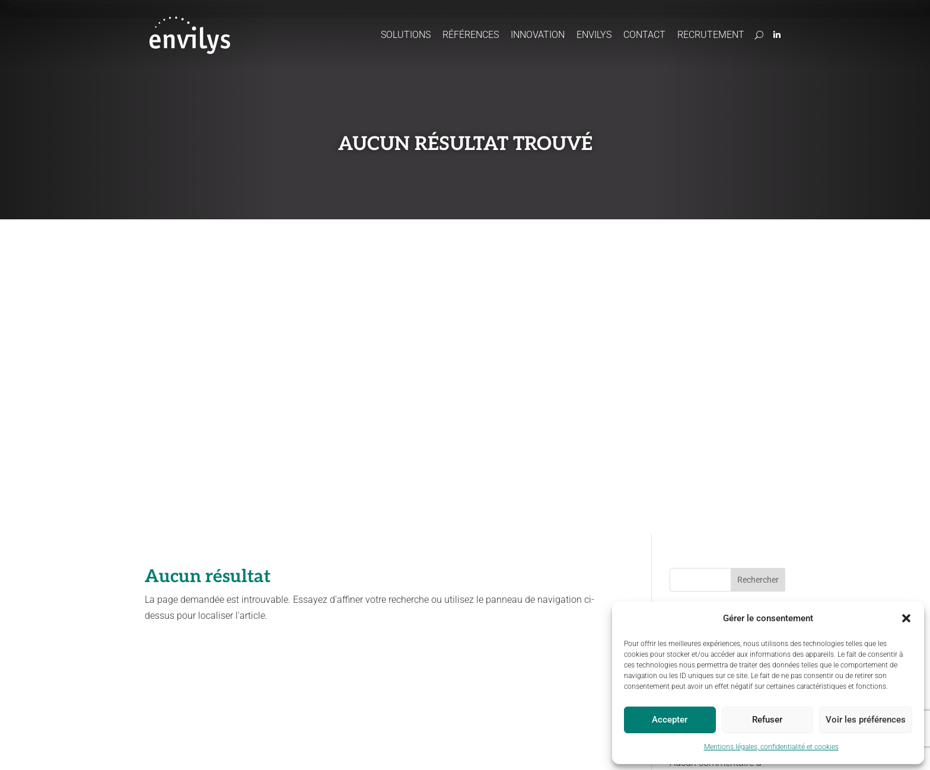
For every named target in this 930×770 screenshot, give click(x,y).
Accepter (669, 719)
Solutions (406, 34)
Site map (462, 747)
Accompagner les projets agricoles (284, 593)
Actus (545, 568)
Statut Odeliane (513, 747)
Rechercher (758, 265)
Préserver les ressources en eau (284, 620)
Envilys (594, 34)
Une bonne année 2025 (718, 378)
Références (470, 34)
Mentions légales (236, 747)
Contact (644, 34)
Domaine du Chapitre (684, 587)
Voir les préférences (866, 719)
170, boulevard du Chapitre (693, 599)
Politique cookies (407, 747)
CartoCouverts (419, 603)
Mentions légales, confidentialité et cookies (771, 747)
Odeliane (410, 587)
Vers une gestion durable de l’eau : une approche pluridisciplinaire (727, 340)
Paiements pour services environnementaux (437, 640)
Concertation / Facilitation (439, 619)
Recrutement (710, 34)
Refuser (767, 719)
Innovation (538, 34)
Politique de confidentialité (321, 747)
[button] (906, 618)
